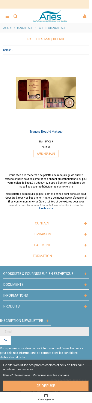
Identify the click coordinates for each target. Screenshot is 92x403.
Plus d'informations (16, 375)
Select (8, 49)
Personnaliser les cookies (51, 375)
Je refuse (45, 386)
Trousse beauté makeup (46, 131)
